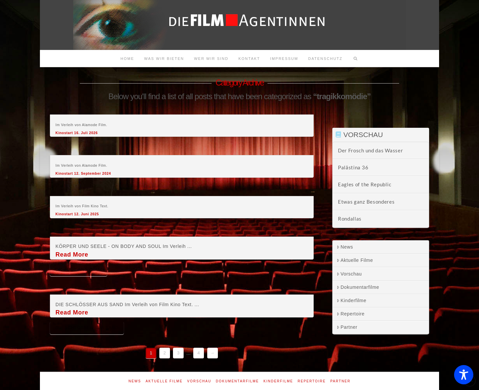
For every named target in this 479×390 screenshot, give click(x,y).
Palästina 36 (353, 167)
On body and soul (78, 269)
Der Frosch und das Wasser (370, 150)
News (345, 247)
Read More (72, 254)
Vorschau (349, 274)
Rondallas (350, 219)
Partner (347, 327)
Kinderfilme (352, 300)
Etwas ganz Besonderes (366, 202)
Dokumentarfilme (358, 287)
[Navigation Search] (355, 58)
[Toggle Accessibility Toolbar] (463, 374)
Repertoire (351, 313)
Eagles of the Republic (364, 184)
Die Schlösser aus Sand (86, 327)
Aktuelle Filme (355, 260)
